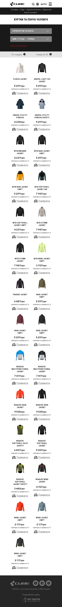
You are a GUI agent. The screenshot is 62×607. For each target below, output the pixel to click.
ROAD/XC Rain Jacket (20, 406)
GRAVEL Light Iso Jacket (42, 80)
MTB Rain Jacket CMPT (42, 152)
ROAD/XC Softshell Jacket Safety (20, 481)
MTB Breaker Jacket (20, 152)
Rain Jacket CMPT (42, 295)
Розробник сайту (31, 594)
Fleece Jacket (20, 79)
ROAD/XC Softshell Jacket (42, 443)
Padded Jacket (20, 294)
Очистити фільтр (18, 46)
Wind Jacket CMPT (20, 518)
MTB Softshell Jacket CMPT (20, 224)
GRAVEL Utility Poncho (20, 116)
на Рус (44, 4)
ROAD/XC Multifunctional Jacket (20, 369)
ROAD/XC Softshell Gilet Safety (20, 443)
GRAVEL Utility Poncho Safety (41, 116)
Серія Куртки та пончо (23, 31)
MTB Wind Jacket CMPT (42, 259)
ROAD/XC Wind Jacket (42, 480)
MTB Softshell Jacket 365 (41, 188)
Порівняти (22, 93)
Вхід (37, 4)
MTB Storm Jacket (42, 224)
